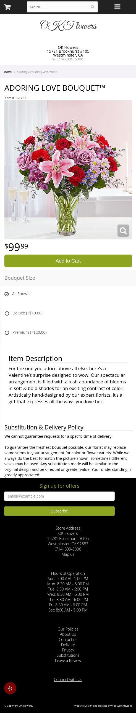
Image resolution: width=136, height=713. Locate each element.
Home (8, 72)
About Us (68, 634)
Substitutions (68, 655)
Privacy (68, 650)
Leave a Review (68, 660)
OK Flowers (68, 26)
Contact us (68, 639)
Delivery (68, 644)
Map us (68, 554)
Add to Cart (68, 261)
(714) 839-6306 (68, 59)
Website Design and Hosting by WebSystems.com (103, 705)
